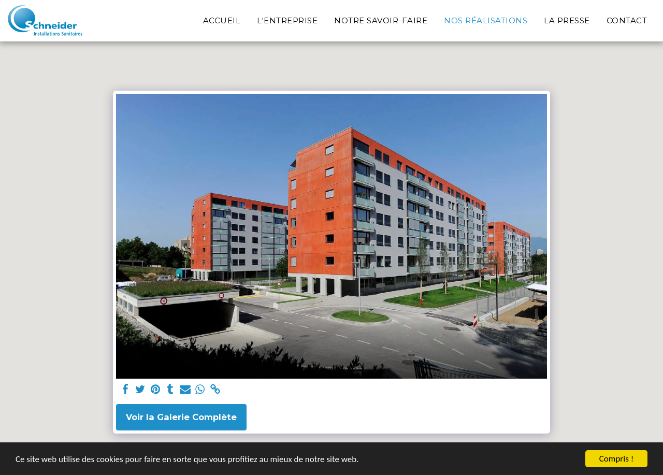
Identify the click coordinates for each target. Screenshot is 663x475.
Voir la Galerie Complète (181, 417)
